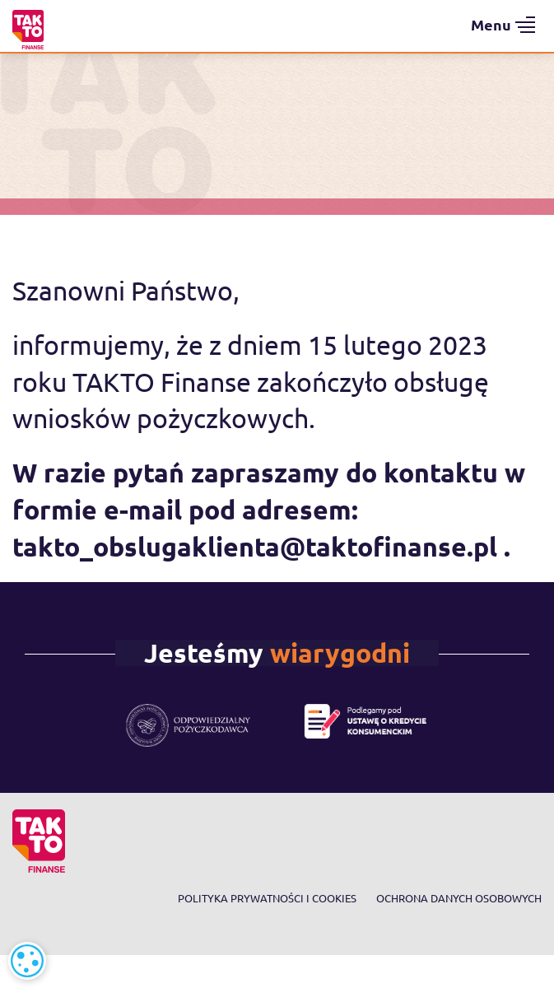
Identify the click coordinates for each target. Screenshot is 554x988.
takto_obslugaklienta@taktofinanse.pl (254, 546)
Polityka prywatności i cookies (267, 898)
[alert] (27, 961)
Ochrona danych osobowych (459, 898)
